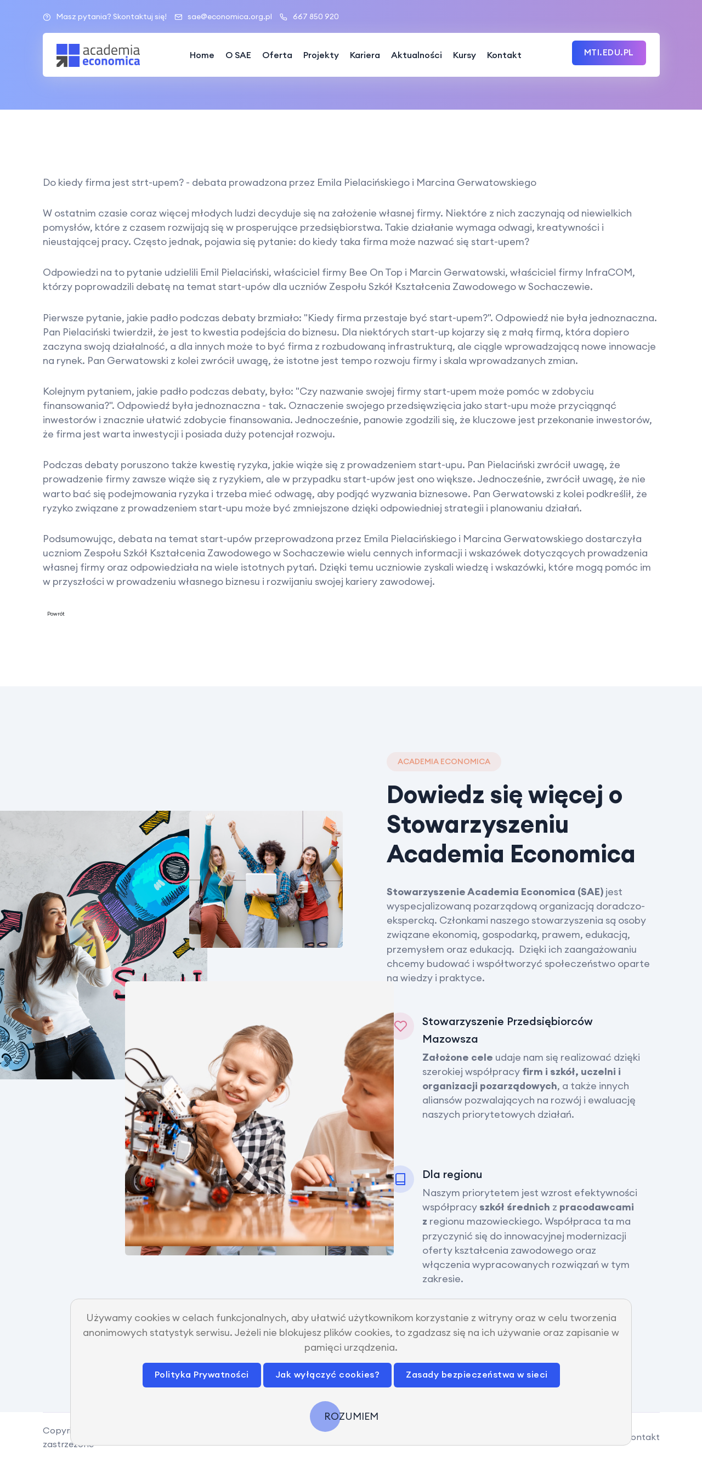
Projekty (321, 54)
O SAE (238, 54)
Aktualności (416, 54)
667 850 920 (309, 16)
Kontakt (504, 54)
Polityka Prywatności (202, 1374)
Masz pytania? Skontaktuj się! (105, 16)
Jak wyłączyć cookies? (327, 1374)
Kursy (464, 54)
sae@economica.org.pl (223, 16)
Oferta (277, 54)
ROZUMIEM (351, 1416)
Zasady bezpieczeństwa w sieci (477, 1374)
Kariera (365, 54)
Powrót (56, 613)
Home (202, 54)
